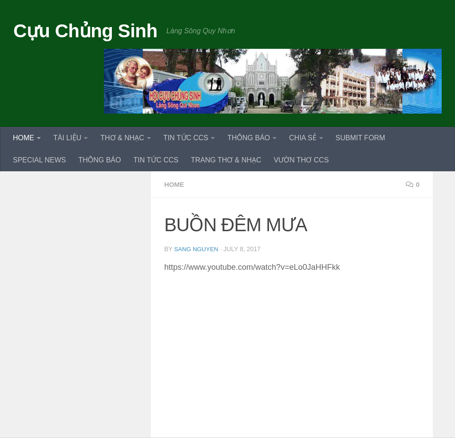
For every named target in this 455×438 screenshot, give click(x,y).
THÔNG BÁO (248, 138)
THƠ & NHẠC (122, 138)
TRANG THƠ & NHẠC (226, 160)
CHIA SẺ (302, 138)
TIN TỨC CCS (185, 138)
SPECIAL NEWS (39, 160)
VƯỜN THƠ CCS (301, 160)
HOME (23, 138)
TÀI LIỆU (67, 138)
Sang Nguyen (197, 249)
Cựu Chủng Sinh (85, 30)
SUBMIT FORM (360, 138)
